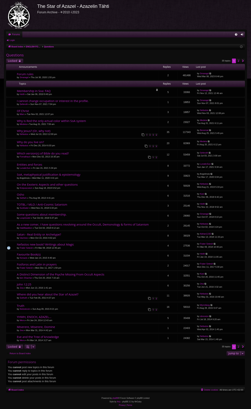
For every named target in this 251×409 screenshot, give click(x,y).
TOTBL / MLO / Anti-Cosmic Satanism (42, 204)
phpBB (115, 398)
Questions (15, 55)
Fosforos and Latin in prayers (37, 264)
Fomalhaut (25, 156)
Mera (22, 320)
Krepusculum (26, 188)
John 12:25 (24, 284)
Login (12, 40)
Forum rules (25, 74)
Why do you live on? (30, 142)
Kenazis (23, 258)
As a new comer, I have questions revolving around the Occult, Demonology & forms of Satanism (83, 224)
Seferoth (24, 104)
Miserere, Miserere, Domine (36, 327)
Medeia (23, 124)
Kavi (202, 194)
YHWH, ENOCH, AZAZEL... (34, 317)
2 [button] (238, 61)
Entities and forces (29, 164)
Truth (20, 306)
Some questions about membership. (42, 214)
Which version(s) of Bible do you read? (43, 153)
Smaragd (24, 77)
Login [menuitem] (243, 35)
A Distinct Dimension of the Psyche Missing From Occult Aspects (60, 274)
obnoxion (204, 316)
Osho (20, 194)
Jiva (22, 288)
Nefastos (204, 110)
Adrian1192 (205, 234)
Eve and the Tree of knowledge (38, 337)
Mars (22, 114)
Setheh (23, 198)
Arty (119, 402)
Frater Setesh (26, 248)
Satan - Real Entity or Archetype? (39, 234)
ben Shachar (26, 278)
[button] (243, 61)
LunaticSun (25, 168)
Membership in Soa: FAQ (34, 91)
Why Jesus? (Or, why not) (33, 131)
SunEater (24, 208)
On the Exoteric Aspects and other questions (47, 184)
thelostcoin (25, 309)
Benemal (204, 130)
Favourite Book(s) (29, 254)
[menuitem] (236, 34)
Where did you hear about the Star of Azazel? (47, 294)
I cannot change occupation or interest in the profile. (53, 101)
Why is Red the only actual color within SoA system (51, 121)
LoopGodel (25, 218)
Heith (22, 94)
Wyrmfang (205, 305)
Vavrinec (24, 238)
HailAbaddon (26, 228)
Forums (16, 34)
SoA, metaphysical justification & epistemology (48, 174)
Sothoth (23, 298)
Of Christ (23, 111)
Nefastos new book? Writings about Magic (45, 244)
